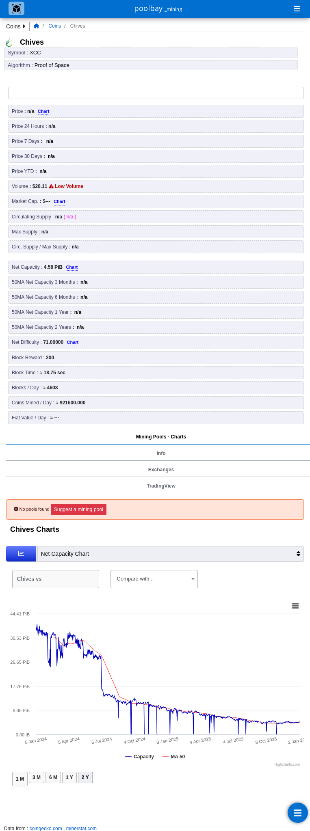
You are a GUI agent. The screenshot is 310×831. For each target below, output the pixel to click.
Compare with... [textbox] (135, 579)
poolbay (158, 8)
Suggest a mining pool (78, 509)
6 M (53, 777)
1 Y (69, 777)
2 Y (85, 777)
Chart (44, 111)
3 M (37, 777)
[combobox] (154, 579)
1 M (20, 779)
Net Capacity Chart (170, 554)
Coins (54, 26)
